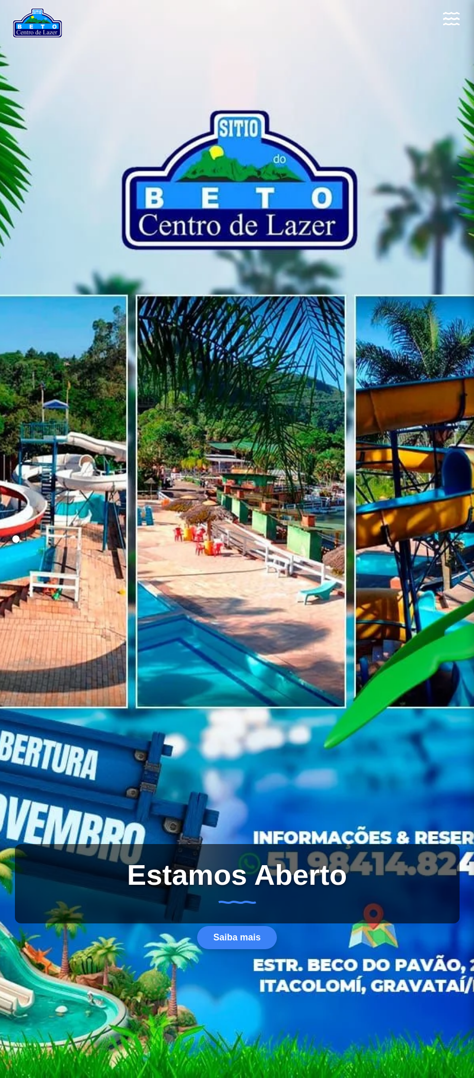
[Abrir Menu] (451, 18)
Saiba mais (237, 937)
